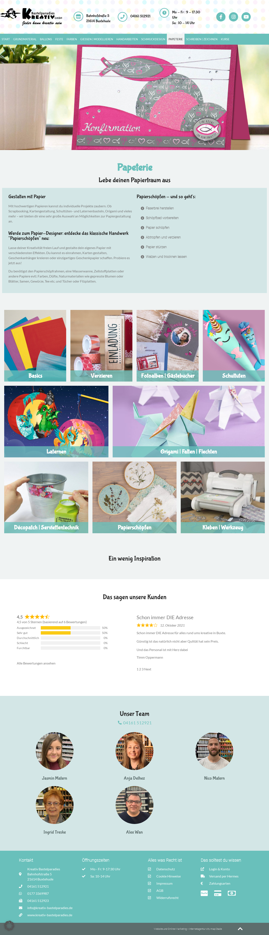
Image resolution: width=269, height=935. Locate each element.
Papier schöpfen (157, 228)
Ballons (46, 39)
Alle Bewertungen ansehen (36, 663)
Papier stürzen (156, 247)
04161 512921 (140, 16)
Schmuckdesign (153, 39)
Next (147, 669)
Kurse (225, 39)
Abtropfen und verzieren (163, 237)
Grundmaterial (25, 39)
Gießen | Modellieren (96, 39)
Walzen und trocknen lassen (166, 257)
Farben (72, 39)
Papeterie (176, 39)
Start (6, 39)
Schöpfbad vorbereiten (162, 218)
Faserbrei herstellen (160, 208)
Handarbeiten (127, 39)
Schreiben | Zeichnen (202, 39)
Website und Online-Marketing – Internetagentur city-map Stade (188, 928)
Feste (59, 39)
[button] (199, 208)
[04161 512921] (122, 17)
